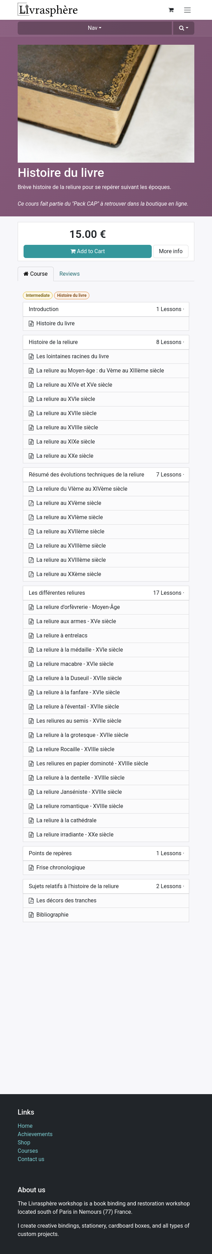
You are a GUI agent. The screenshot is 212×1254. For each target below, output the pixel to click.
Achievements (35, 1134)
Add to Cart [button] (87, 251)
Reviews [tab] (70, 273)
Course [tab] (36, 273)
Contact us (31, 1159)
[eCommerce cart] (171, 10)
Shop (24, 1142)
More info (171, 251)
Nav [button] (93, 28)
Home (25, 1126)
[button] (183, 28)
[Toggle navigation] (187, 10)
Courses (28, 1151)
